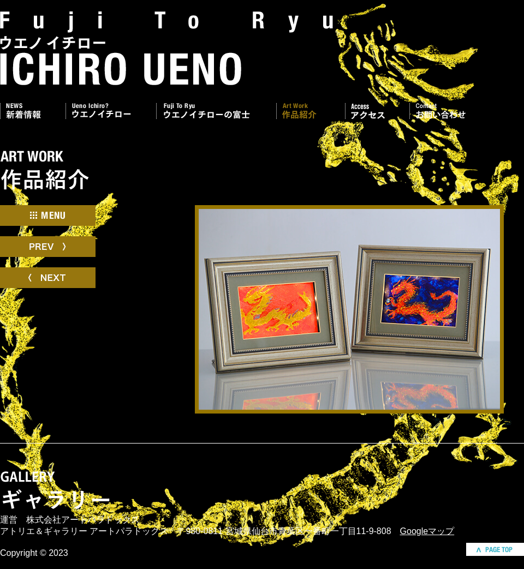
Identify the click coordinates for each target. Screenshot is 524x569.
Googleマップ (427, 531)
